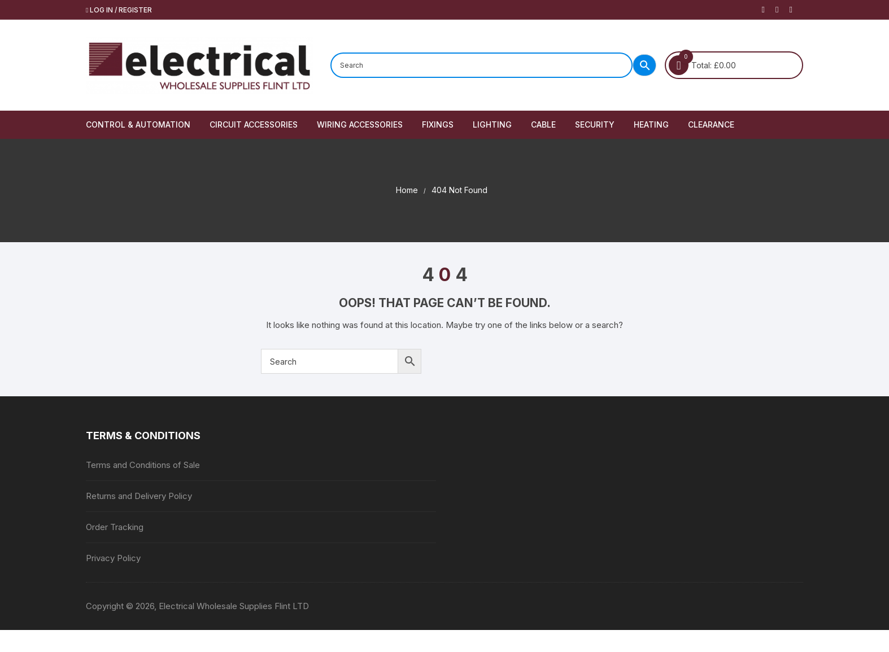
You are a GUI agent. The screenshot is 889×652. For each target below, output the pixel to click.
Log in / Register (119, 10)
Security (595, 124)
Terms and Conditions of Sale (143, 465)
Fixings (438, 124)
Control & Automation (138, 124)
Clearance (711, 124)
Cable (543, 124)
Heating (651, 124)
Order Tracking (114, 527)
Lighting (492, 124)
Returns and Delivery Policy (139, 496)
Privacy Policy (113, 558)
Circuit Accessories (254, 124)
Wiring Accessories (360, 124)
